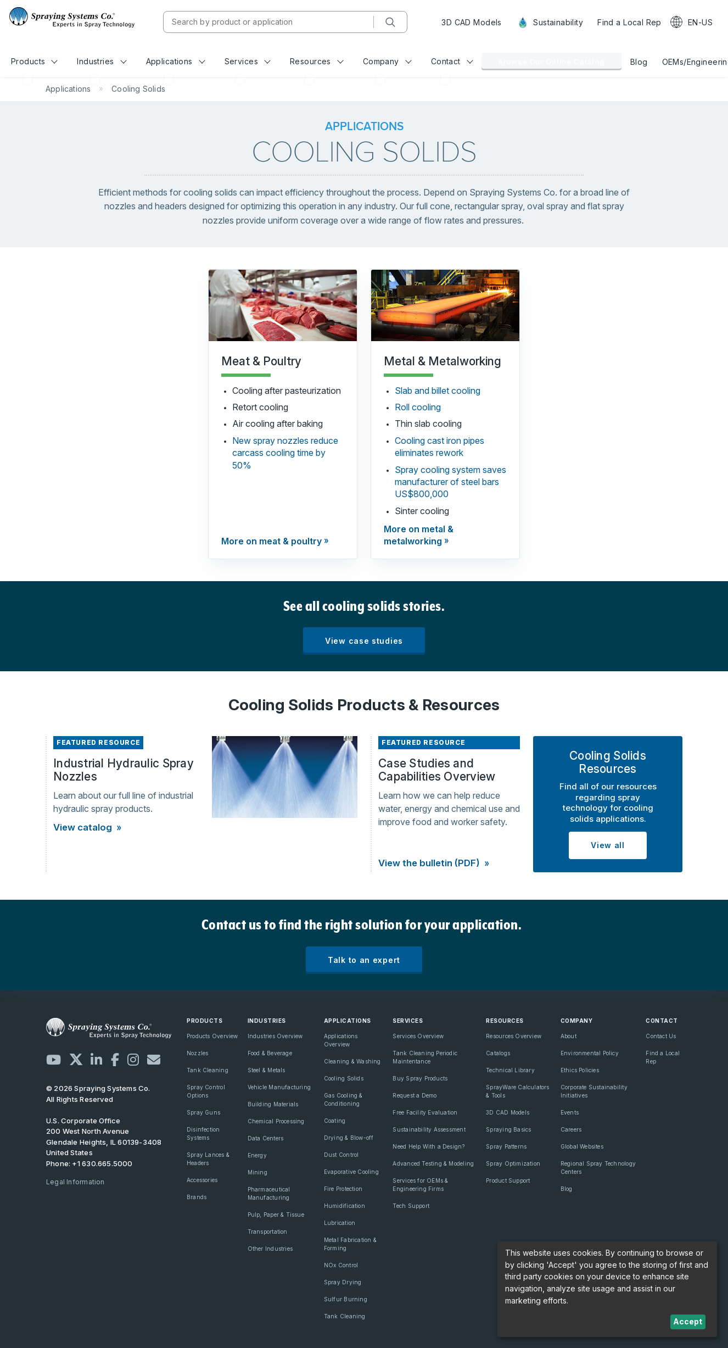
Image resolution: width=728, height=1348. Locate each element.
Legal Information (75, 1182)
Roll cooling (418, 407)
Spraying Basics (508, 1129)
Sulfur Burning (345, 1299)
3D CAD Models (471, 22)
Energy (257, 1155)
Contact (452, 61)
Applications (175, 61)
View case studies (364, 640)
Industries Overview (275, 1036)
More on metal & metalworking (418, 535)
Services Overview (418, 1036)
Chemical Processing (276, 1121)
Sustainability (549, 22)
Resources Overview (513, 1036)
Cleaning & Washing (352, 1061)
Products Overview (212, 1036)
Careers (571, 1129)
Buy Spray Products (420, 1078)
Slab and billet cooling (437, 390)
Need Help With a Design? (428, 1146)
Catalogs (498, 1053)
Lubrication (339, 1222)
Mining (257, 1172)
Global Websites (582, 1146)
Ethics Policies (580, 1070)
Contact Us (661, 1036)
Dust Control (341, 1154)
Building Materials (273, 1104)
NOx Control (341, 1265)
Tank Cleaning (207, 1070)
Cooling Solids (343, 1078)
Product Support (508, 1180)
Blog (639, 61)
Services (248, 61)
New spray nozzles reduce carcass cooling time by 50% (285, 453)
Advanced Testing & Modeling (433, 1163)
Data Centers (266, 1138)
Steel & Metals (266, 1070)
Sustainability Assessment (429, 1129)
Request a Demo (414, 1095)
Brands (196, 1197)
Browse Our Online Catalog (551, 61)
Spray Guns (203, 1112)
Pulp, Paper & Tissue (276, 1214)
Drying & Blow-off (349, 1137)
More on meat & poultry (271, 541)
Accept (687, 1321)
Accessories (202, 1180)
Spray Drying (343, 1282)
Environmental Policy (590, 1053)
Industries (101, 61)
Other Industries (270, 1248)
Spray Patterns (506, 1146)
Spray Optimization (513, 1163)
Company (387, 61)
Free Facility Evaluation (425, 1112)
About (568, 1036)
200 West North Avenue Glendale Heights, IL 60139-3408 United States (104, 1142)
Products (34, 61)
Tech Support (411, 1205)
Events (570, 1112)
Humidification (344, 1205)
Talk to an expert (364, 960)
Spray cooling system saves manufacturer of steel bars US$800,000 (450, 482)
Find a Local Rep (629, 22)
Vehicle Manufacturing (279, 1087)
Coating (334, 1120)
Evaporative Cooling (351, 1171)
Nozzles (197, 1053)
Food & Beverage (270, 1053)
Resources (316, 61)
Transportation (268, 1231)
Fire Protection (343, 1188)
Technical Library (510, 1070)
